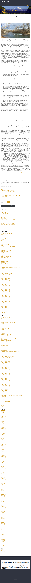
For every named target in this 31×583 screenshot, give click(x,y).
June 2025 (2, 421)
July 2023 (2, 449)
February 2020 (3, 490)
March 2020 (2, 489)
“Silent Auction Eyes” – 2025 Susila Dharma (7, 223)
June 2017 (2, 528)
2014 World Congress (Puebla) (5, 401)
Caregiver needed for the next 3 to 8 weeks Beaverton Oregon (10, 195)
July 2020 (2, 484)
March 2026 (2, 412)
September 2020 (3, 482)
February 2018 (3, 518)
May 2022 (2, 465)
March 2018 (2, 517)
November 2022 (3, 457)
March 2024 (2, 439)
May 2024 (2, 437)
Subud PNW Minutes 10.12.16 (5, 278)
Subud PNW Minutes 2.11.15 (5, 284)
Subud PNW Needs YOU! (4, 213)
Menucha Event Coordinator (5, 251)
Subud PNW (5, 1)
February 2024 (3, 440)
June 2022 (2, 463)
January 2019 (3, 506)
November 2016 (3, 536)
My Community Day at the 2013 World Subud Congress (9, 338)
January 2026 (3, 415)
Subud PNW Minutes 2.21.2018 (5, 286)
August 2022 (3, 461)
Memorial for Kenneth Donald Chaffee (6, 220)
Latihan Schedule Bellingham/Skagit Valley (7, 197)
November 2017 (3, 522)
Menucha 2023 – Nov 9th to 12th (6, 250)
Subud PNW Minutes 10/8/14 (5, 279)
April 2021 (2, 474)
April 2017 (2, 530)
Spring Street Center (4, 264)
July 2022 (2, 462)
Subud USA (2, 405)
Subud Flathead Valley (4, 266)
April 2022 (2, 466)
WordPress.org (3, 554)
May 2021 (2, 473)
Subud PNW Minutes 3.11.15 (5, 372)
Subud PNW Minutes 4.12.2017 (5, 292)
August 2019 (3, 497)
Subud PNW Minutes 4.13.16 (5, 294)
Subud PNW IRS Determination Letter (6, 273)
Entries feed (3, 551)
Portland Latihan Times (4, 257)
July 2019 (2, 499)
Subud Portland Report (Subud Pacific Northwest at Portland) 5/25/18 (11, 311)
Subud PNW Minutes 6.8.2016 (5, 302)
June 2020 (2, 485)
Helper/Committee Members (5, 327)
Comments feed (3, 552)
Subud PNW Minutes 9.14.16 (5, 308)
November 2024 (3, 429)
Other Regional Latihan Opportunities (6, 256)
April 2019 (2, 502)
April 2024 (2, 438)
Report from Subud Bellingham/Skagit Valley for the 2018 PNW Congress (12, 344)
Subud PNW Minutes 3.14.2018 (5, 289)
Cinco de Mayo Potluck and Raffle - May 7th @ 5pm (8, 192)
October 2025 (3, 417)
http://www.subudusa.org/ (5, 244)
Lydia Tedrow (3, 194)
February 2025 (3, 426)
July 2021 (2, 472)
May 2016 (2, 544)
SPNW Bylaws (3, 262)
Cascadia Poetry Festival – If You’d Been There (8, 238)
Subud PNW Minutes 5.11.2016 (5, 297)
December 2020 (3, 479)
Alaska (2, 234)
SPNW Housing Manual (4, 263)
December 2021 (3, 468)
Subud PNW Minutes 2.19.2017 (5, 285)
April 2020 (2, 488)
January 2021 (3, 478)
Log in (2, 550)
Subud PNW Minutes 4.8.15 (5, 295)
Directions (2, 239)
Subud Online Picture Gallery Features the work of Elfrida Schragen (11, 269)
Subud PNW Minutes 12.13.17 (5, 283)
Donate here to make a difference (8, 205)
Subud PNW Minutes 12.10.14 (5, 366)
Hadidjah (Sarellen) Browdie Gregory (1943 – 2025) (8, 219)
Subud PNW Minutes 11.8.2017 (5, 280)
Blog (1, 235)
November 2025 (3, 416)
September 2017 (3, 524)
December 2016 (3, 535)
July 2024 (2, 434)
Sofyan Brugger (5, 180)
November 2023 (3, 444)
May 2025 (2, 422)
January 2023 (3, 455)
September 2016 (3, 539)
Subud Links (2, 268)
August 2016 (3, 540)
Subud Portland (3, 309)
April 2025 (2, 423)
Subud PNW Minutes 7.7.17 (5, 305)
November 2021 (3, 469)
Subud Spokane (3, 312)
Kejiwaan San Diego (4, 217)
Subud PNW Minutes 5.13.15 (5, 196)
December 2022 (3, 456)
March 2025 (2, 424)
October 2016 (3, 538)
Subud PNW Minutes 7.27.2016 (5, 303)
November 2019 (3, 494)
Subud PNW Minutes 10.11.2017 (5, 277)
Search (9, 202)
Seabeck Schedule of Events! (5, 222)
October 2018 (3, 508)
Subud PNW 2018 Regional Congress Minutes (7, 272)
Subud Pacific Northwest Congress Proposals (7, 190)
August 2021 (3, 471)
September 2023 (3, 446)
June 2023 (2, 450)
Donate (2, 240)
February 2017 (3, 533)
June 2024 (2, 435)
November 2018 (3, 507)
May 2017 (2, 529)
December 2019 (3, 493)
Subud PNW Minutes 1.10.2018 (5, 274)
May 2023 (2, 451)
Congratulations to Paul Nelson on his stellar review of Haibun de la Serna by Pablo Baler (15, 183)
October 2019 (3, 495)
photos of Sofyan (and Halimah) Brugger (16, 172)
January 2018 (3, 519)
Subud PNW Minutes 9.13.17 (5, 307)
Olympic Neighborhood (4, 255)
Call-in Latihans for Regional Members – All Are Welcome (9, 236)
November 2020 (3, 480)
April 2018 (2, 516)
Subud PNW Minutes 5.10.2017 (5, 296)
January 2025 (3, 427)
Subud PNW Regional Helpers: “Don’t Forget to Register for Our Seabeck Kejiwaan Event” (14, 228)
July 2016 (2, 541)
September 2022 (3, 460)
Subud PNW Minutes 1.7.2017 (5, 275)
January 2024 (3, 441)
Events (2, 241)
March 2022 (2, 467)
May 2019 (2, 501)
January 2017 (3, 534)
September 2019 (3, 496)
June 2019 (2, 500)
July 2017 (2, 527)
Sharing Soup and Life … (4, 212)
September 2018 (3, 510)
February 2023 (3, 454)
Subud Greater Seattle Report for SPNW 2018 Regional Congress (10, 267)
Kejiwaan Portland (3, 218)
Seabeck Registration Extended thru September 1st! (9, 224)
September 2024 (3, 432)
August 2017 (3, 525)
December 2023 (3, 443)
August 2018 (3, 511)
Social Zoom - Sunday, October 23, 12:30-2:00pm (8, 191)
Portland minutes (3, 258)
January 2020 (3, 491)
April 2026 (2, 411)
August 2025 (3, 418)
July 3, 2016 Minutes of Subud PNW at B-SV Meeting (8, 246)
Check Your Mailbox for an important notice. (7, 225)
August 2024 (3, 433)
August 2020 (3, 483)
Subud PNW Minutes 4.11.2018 (5, 291)
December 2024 (3, 428)
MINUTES (2, 252)
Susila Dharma (3, 406)
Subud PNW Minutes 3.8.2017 (5, 290)
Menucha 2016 (3, 249)
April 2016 (2, 545)
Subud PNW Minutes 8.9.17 (5, 306)
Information (2, 245)
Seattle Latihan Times (4, 261)
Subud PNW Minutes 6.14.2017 (5, 301)
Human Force (3, 189)
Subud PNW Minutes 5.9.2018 (5, 300)
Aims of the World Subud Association (6, 233)
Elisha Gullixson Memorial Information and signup (8, 211)
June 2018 (2, 513)
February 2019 (3, 505)
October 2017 (3, 523)
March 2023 (2, 452)
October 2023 (3, 445)
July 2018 (2, 512)
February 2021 (3, 477)
